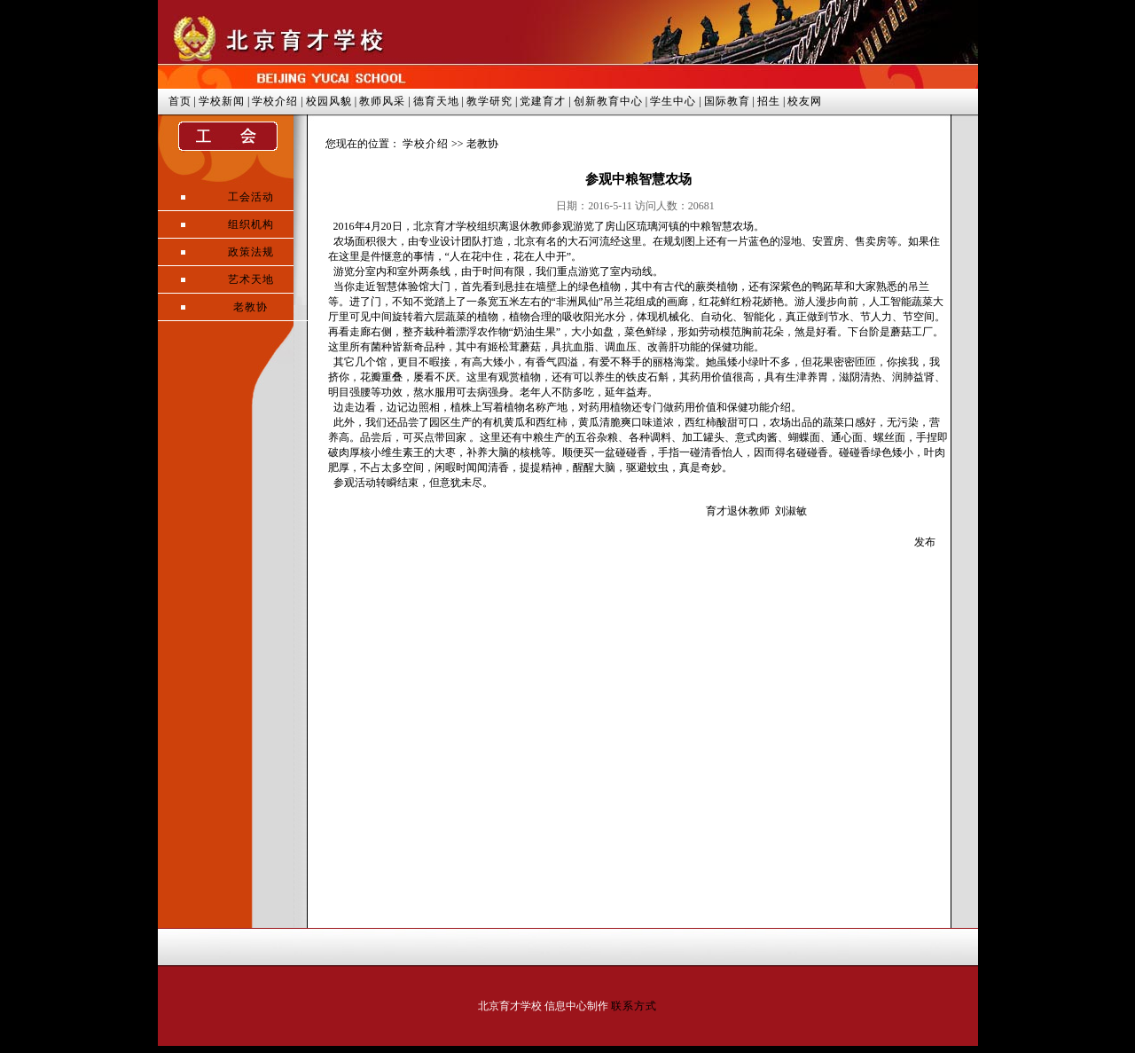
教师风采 (382, 101)
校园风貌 (329, 101)
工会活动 (251, 197)
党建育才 (543, 101)
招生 (768, 101)
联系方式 (634, 1006)
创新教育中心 (608, 101)
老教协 (250, 307)
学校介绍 (275, 101)
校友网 (804, 101)
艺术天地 (251, 279)
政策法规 (251, 252)
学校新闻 (222, 101)
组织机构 (251, 224)
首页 (180, 101)
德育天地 (436, 101)
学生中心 (673, 101)
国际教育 (727, 101)
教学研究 (489, 101)
